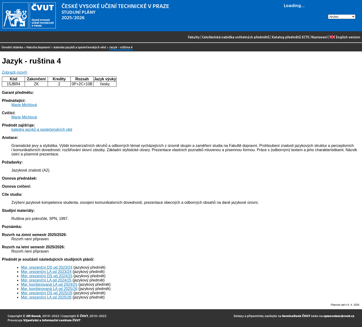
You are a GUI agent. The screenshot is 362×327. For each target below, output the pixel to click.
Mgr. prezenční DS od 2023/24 (46, 267)
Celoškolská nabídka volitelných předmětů (236, 37)
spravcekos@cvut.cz (338, 316)
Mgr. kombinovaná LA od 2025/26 (49, 289)
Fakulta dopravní (38, 47)
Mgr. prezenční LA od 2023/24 (46, 272)
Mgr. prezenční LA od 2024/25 (46, 280)
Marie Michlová (24, 105)
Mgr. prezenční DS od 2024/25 (46, 276)
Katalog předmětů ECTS (290, 37)
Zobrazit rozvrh (14, 72)
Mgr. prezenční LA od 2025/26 (46, 297)
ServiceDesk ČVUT (296, 316)
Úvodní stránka (12, 47)
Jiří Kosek (33, 316)
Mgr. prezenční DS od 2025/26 (46, 293)
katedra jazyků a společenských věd (80, 47)
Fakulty (194, 37)
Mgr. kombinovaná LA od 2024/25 (49, 284)
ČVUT (84, 316)
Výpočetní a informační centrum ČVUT (51, 320)
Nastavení (319, 37)
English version (345, 37)
